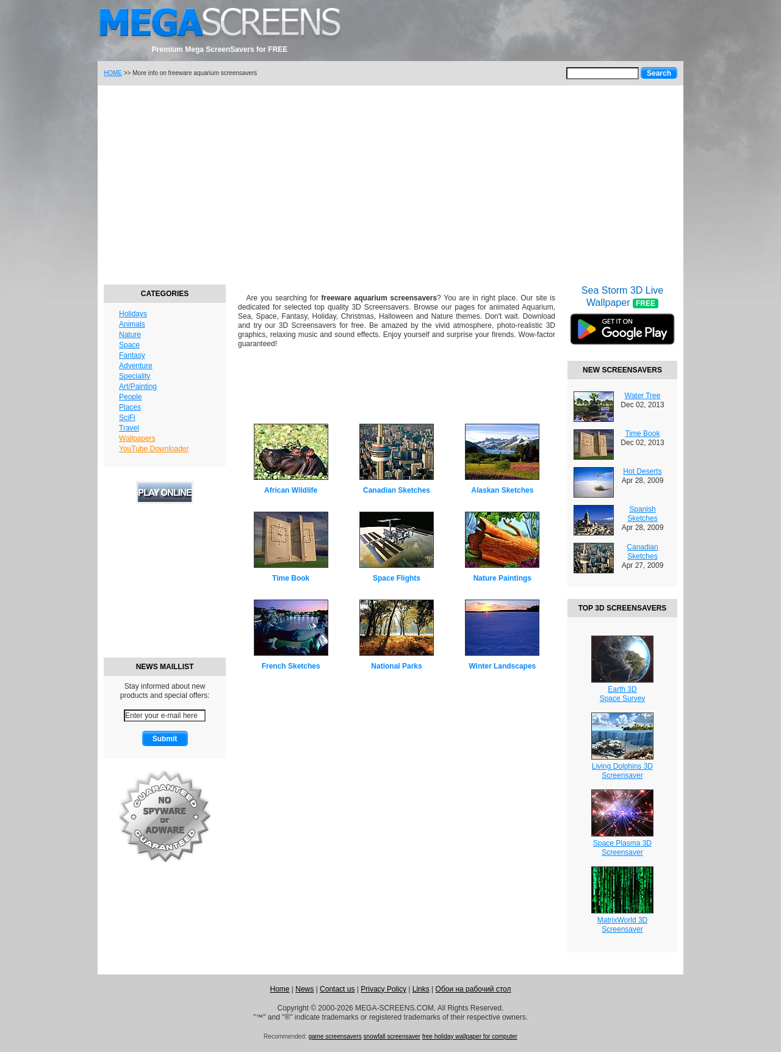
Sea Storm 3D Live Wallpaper (622, 323)
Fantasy (132, 355)
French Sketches (291, 666)
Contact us (337, 989)
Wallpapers (137, 438)
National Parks (396, 666)
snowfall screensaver (392, 1036)
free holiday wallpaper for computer (469, 1036)
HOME (113, 73)
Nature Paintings (502, 578)
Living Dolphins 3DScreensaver (622, 771)
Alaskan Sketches (502, 490)
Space (129, 345)
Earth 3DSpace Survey (623, 694)
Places (130, 407)
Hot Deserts (642, 471)
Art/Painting (138, 386)
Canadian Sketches (396, 490)
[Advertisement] (390, 183)
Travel (129, 428)
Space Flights (396, 578)
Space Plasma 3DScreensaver (622, 848)
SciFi (127, 417)
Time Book (290, 578)
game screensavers (334, 1036)
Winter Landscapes (502, 666)
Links (421, 989)
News (304, 989)
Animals (132, 324)
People (130, 397)
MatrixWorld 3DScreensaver (622, 925)
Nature (130, 334)
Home (279, 989)
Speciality (134, 376)
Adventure (136, 365)
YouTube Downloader (154, 448)
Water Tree (643, 395)
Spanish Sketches (642, 514)
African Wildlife (290, 490)
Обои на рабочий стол (473, 989)
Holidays (133, 314)
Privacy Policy (383, 989)
